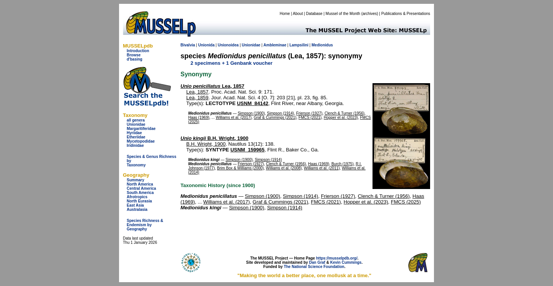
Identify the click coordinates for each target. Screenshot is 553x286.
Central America (141, 188)
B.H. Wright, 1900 (214, 138)
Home (285, 14)
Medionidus (322, 45)
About (298, 14)
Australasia (137, 209)
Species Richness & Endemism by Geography (145, 225)
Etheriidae (136, 137)
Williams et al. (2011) (321, 168)
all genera (136, 120)
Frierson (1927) (309, 113)
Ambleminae (274, 45)
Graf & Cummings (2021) (275, 117)
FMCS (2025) (406, 202)
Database (314, 14)
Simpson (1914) (280, 113)
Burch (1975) (342, 164)
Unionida (206, 45)
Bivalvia (187, 45)
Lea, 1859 (197, 97)
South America (140, 193)
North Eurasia (139, 201)
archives (370, 14)
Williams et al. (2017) (234, 117)
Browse (134, 55)
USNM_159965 (247, 150)
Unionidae (136, 124)
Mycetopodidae (141, 141)
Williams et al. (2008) (283, 168)
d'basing (134, 59)
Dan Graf (317, 262)
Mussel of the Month (343, 14)
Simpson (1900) (251, 113)
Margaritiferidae (141, 129)
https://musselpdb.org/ (337, 258)
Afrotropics (137, 197)
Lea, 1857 (212, 86)
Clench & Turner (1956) (344, 113)
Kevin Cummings (346, 262)
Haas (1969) (198, 117)
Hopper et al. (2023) (341, 117)
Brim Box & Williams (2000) (240, 168)
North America (140, 184)
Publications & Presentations (405, 14)
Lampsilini (299, 45)
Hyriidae (134, 133)
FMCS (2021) (309, 117)
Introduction (138, 51)
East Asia (135, 205)
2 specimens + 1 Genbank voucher (231, 63)
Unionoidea (228, 45)
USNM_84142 (252, 103)
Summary (135, 180)
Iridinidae (135, 145)
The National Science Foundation (314, 267)
